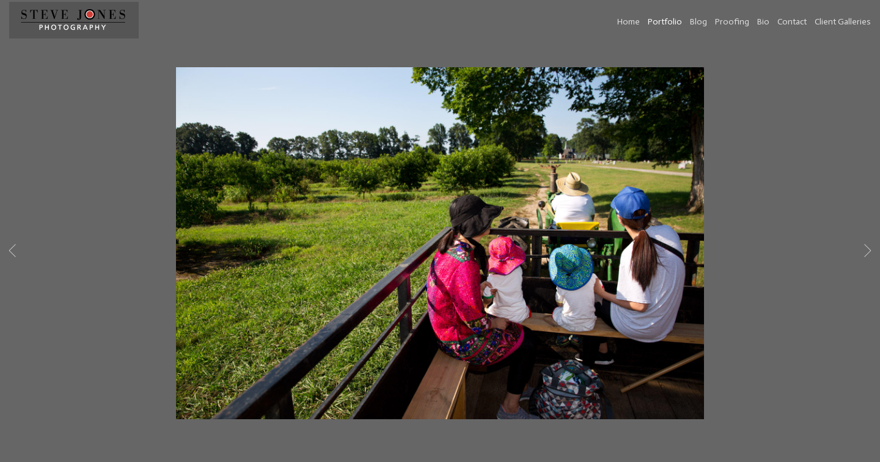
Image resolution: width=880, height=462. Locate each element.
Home (628, 21)
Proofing (732, 21)
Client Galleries (843, 21)
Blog (698, 21)
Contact (792, 21)
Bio (763, 21)
